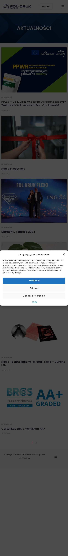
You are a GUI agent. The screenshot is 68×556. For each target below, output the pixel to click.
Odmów (34, 288)
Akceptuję (34, 280)
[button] (63, 254)
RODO (34, 302)
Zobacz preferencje (34, 295)
